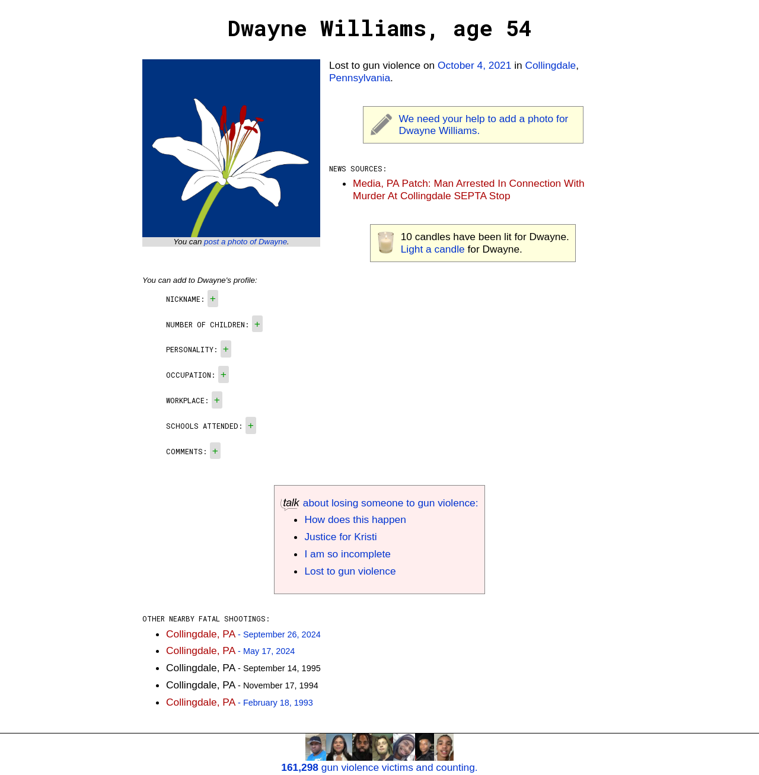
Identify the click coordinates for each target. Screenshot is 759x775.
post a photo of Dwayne (245, 241)
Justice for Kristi (340, 537)
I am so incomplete (347, 554)
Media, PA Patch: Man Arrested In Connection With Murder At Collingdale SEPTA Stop (469, 189)
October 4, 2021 (474, 65)
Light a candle (433, 249)
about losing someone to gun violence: (379, 503)
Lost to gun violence (350, 571)
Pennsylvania (359, 78)
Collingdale (550, 65)
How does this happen (355, 519)
